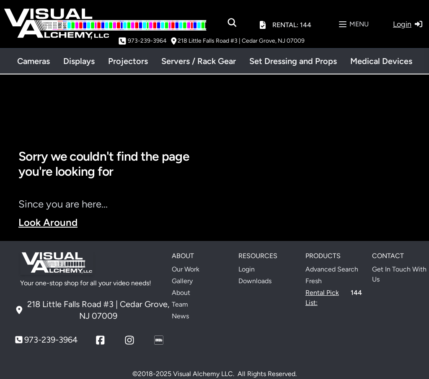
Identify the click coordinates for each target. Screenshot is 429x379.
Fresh (313, 281)
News (180, 316)
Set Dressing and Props (293, 61)
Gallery (182, 281)
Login (246, 269)
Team (180, 304)
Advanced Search (331, 269)
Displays (79, 61)
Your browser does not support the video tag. (318, 192)
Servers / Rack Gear (198, 61)
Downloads (254, 281)
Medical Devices (381, 61)
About (181, 293)
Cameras (33, 61)
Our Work (185, 269)
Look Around (48, 222)
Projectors (128, 61)
